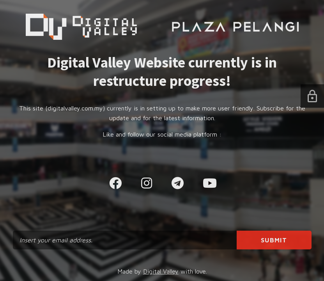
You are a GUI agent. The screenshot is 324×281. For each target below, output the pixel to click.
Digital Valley (161, 271)
